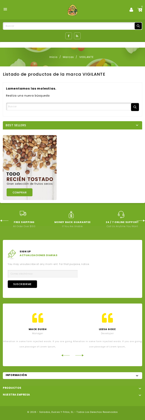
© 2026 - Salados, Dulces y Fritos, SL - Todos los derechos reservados (72, 412)
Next (141, 221)
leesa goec (107, 329)
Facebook (69, 36)
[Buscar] (72, 26)
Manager (37, 333)
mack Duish (38, 329)
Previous (4, 221)
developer (107, 333)
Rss (77, 36)
